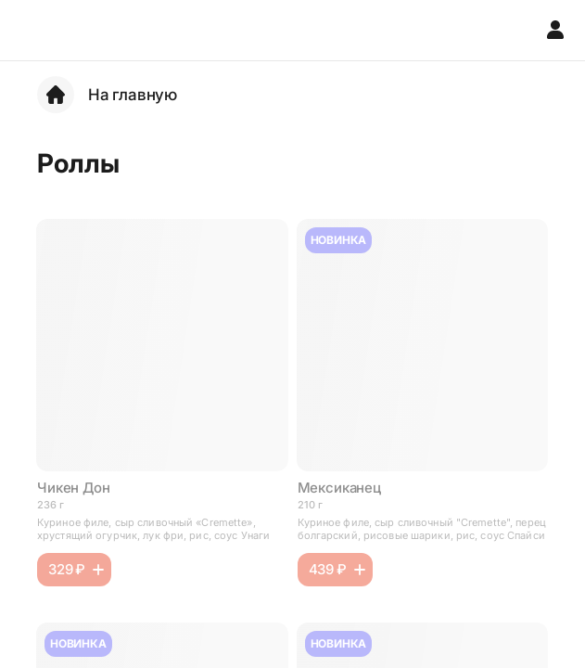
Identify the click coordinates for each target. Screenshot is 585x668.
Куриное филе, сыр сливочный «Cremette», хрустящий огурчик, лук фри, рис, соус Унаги (153, 529)
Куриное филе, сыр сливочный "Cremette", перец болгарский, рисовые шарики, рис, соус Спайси (422, 529)
